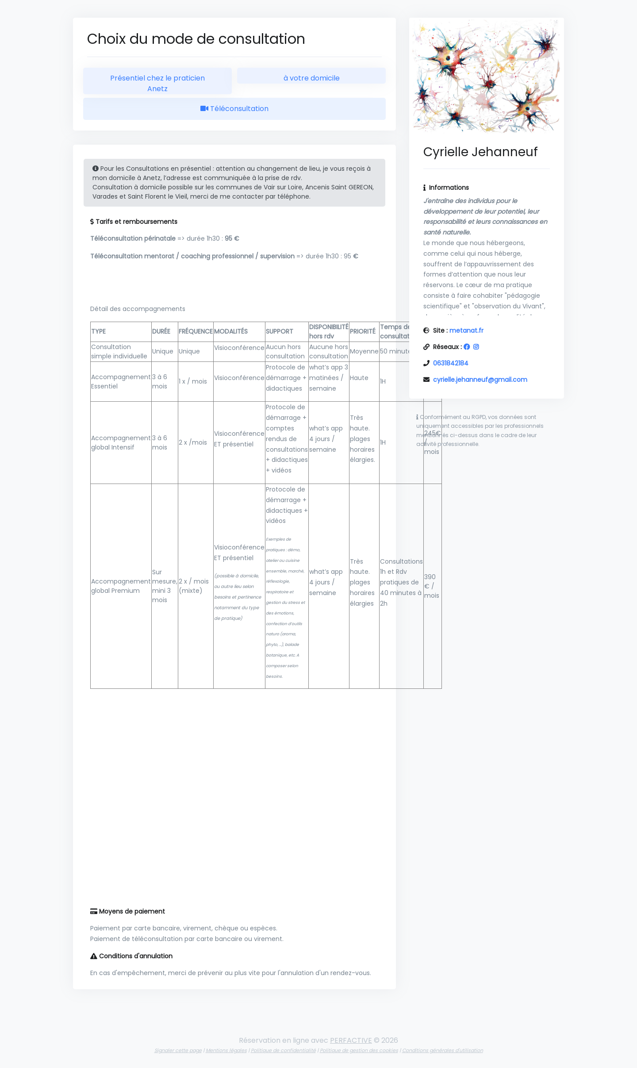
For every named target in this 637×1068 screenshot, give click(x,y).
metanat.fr (466, 330)
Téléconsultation (234, 109)
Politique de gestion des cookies (359, 1050)
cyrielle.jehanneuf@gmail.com (480, 379)
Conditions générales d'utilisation (442, 1050)
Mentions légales (226, 1050)
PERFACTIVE (351, 1040)
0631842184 (450, 363)
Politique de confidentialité (283, 1050)
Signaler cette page (178, 1050)
